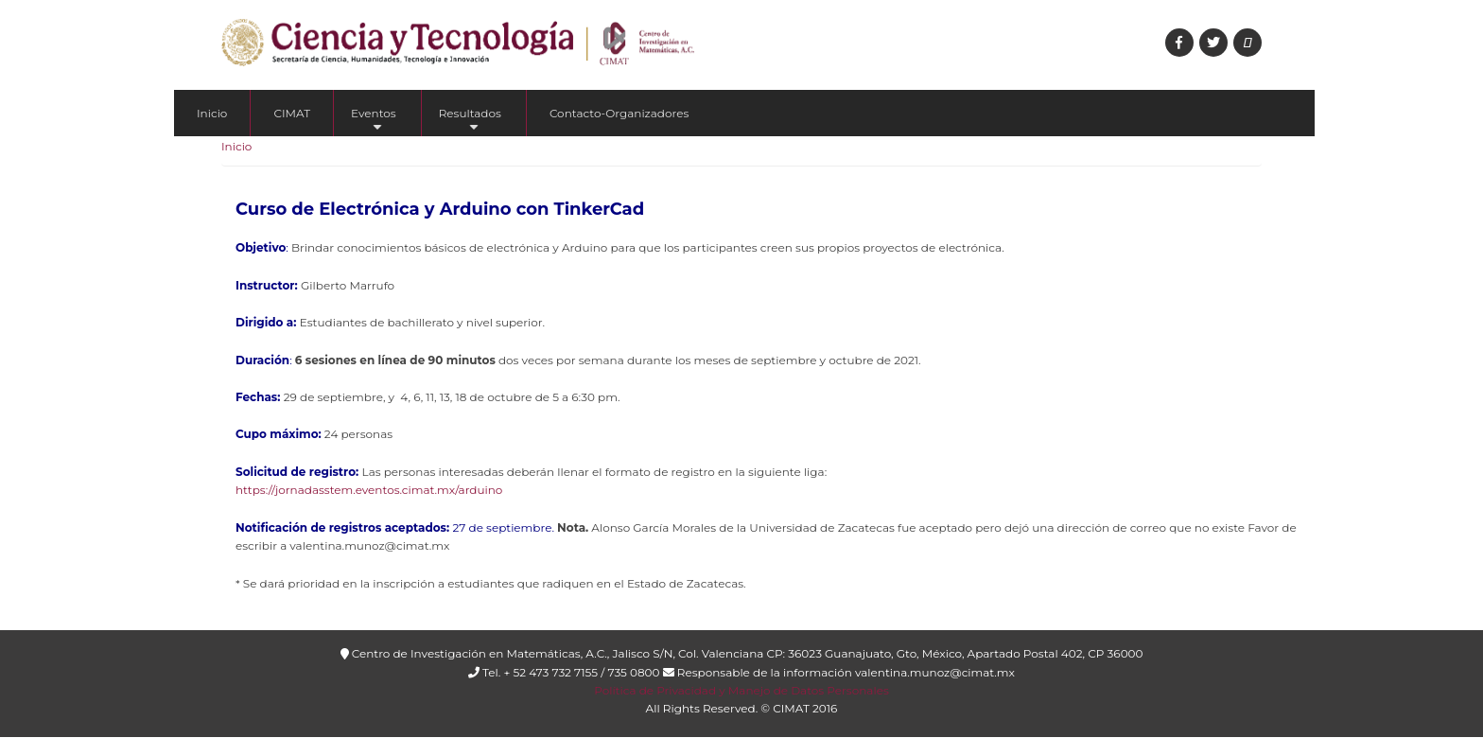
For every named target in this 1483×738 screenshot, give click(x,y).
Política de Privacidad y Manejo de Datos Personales (741, 690)
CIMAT (291, 113)
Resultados (470, 121)
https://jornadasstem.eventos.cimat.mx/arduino (369, 490)
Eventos (373, 121)
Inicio (212, 113)
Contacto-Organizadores (619, 113)
